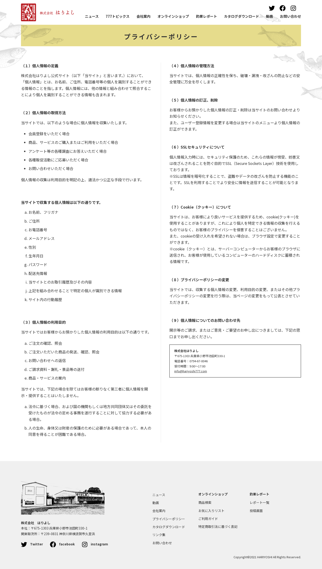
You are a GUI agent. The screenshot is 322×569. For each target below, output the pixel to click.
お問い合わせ (290, 16)
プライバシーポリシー (161, 36)
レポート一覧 (259, 502)
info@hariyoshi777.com (190, 371)
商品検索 (204, 502)
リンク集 (158, 534)
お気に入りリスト (211, 510)
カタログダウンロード (241, 16)
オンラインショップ (173, 16)
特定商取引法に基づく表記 (218, 526)
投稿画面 (256, 510)
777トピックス (118, 16)
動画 (269, 16)
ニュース (92, 16)
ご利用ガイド (208, 518)
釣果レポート (206, 16)
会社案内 (143, 16)
